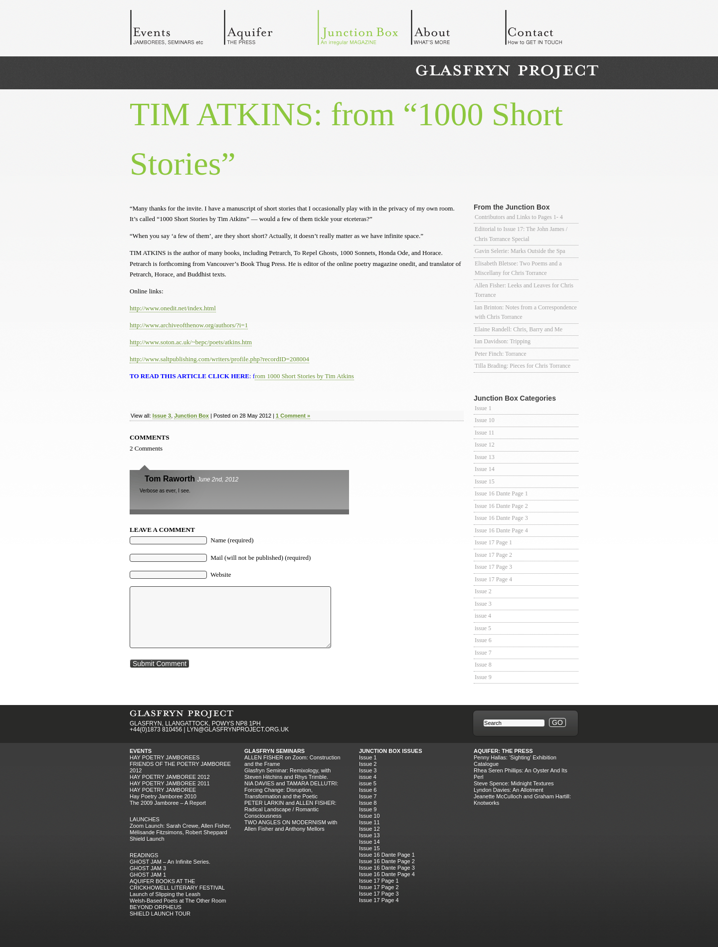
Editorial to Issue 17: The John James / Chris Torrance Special (521, 234)
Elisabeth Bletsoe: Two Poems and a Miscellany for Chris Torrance (518, 268)
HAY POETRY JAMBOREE (163, 790)
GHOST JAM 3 (148, 868)
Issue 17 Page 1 (493, 542)
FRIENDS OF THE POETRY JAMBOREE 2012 (180, 767)
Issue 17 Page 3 (493, 566)
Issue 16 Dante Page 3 (501, 517)
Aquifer (270, 30)
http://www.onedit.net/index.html (173, 308)
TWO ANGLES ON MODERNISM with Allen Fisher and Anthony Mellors (290, 825)
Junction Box (364, 30)
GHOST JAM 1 (148, 875)
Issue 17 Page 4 (493, 579)
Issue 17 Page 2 (493, 554)
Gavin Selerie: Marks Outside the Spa (520, 250)
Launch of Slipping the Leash (165, 894)
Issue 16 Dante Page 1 (501, 493)
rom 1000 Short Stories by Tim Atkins (304, 376)
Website (220, 574)
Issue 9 (483, 677)
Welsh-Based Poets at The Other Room (178, 901)
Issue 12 (485, 444)
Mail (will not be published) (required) (260, 557)
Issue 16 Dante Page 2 (501, 505)
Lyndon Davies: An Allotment (508, 790)
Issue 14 (485, 469)
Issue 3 (162, 416)
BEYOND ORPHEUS (155, 907)
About (458, 30)
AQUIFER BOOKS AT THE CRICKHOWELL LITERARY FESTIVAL (177, 884)
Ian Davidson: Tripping (503, 341)
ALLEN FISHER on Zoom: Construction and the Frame (292, 760)
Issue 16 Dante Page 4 (501, 530)
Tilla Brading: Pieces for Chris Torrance (522, 365)
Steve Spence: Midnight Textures (514, 783)
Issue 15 (485, 481)
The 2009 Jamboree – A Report (168, 803)
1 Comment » (293, 416)
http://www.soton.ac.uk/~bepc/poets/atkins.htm (191, 342)
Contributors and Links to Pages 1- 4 (519, 217)
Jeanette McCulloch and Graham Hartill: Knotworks (522, 799)
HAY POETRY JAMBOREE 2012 (170, 777)
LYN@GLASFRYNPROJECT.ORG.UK (238, 729)
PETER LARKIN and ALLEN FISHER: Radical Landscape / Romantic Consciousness (290, 809)
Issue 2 (483, 591)
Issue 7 (483, 652)
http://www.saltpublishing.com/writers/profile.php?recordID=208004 (219, 359)
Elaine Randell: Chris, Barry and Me (518, 329)
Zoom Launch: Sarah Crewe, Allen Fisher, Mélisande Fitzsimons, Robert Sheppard (180, 829)
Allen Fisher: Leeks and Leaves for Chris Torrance (524, 290)
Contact (551, 30)
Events (176, 30)
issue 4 (483, 615)
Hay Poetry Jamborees (164, 757)
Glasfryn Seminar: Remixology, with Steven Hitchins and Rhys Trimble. (287, 773)
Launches (145, 819)
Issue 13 (485, 457)
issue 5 (483, 628)
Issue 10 (485, 420)
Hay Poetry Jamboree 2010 (163, 796)
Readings (144, 855)
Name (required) (231, 540)
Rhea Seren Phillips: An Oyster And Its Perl (520, 773)
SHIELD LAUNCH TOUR (160, 914)
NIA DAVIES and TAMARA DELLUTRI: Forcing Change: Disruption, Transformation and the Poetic (291, 789)
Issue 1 (483, 408)
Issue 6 (483, 640)
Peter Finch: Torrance (501, 353)
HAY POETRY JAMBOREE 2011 (170, 783)
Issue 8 (483, 664)
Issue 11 (484, 432)
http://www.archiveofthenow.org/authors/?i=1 (189, 325)
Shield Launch (147, 839)
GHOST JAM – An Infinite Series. (170, 862)
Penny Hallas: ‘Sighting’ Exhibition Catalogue (515, 760)
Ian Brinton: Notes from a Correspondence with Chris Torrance (526, 312)
